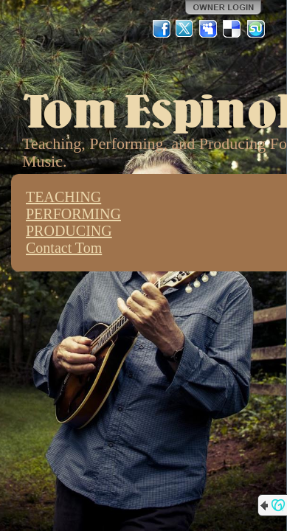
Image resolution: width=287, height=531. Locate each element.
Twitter (185, 28)
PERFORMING (73, 214)
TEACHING (63, 197)
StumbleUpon (256, 28)
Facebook (161, 28)
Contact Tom (64, 248)
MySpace (208, 28)
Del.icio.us (232, 28)
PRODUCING (69, 231)
